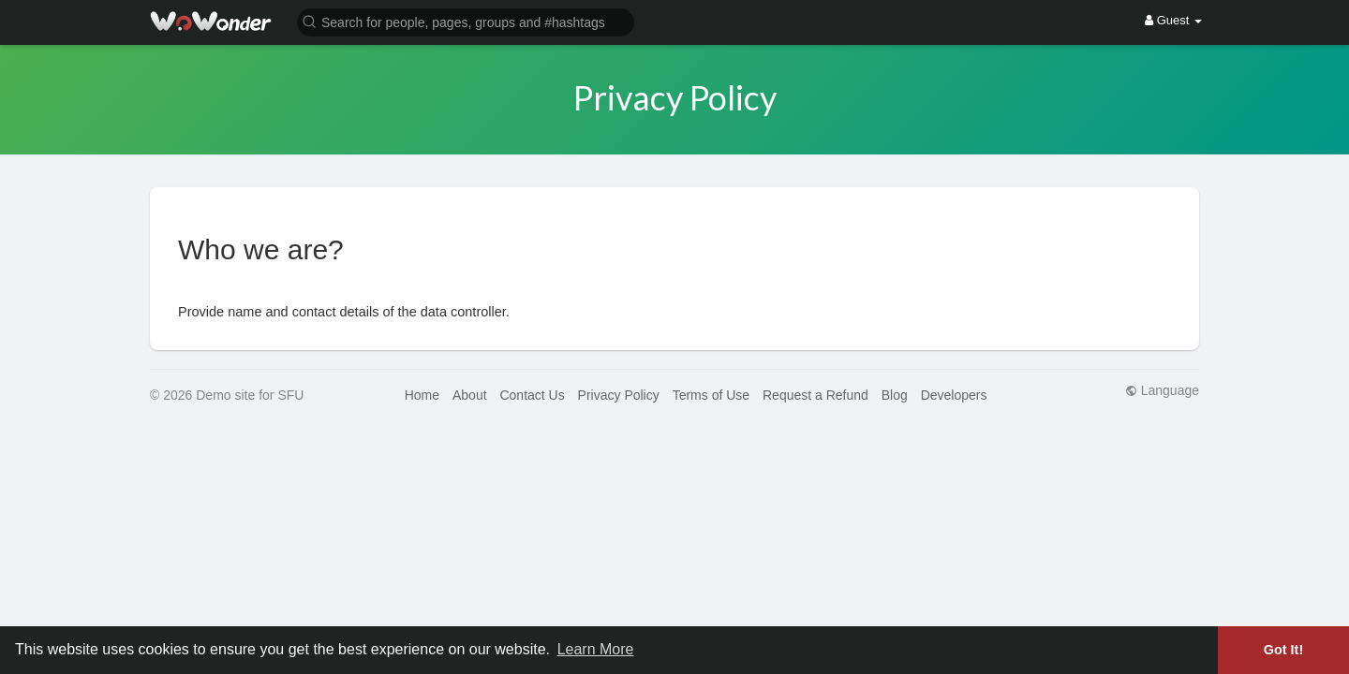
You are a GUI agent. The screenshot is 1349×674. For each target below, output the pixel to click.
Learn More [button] (595, 649)
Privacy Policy (619, 395)
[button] (465, 21)
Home (422, 395)
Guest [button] (1173, 20)
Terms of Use (711, 395)
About (469, 395)
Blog (895, 395)
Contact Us (531, 395)
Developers (954, 395)
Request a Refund (815, 395)
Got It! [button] (1283, 649)
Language (1162, 390)
